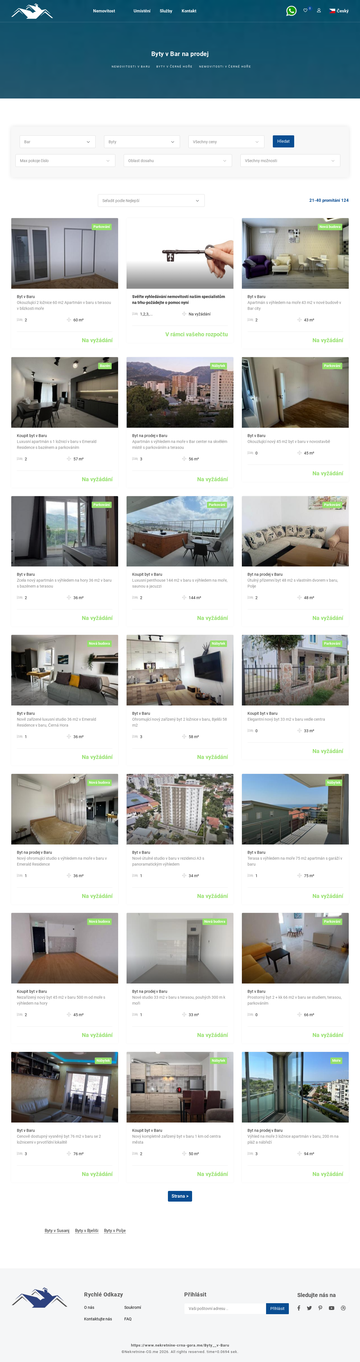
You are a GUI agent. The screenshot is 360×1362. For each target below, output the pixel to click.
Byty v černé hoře (174, 66)
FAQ (128, 1319)
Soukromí (132, 1307)
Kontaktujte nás (98, 1319)
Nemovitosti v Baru (131, 66)
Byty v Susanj (57, 1230)
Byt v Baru (26, 296)
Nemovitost (104, 10)
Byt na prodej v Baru (149, 435)
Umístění (142, 10)
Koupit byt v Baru (32, 435)
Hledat (283, 141)
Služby (166, 10)
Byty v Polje (115, 1230)
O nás (89, 1307)
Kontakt (189, 10)
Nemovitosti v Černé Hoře (225, 66)
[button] (57, 142)
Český (343, 10)
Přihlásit (277, 1308)
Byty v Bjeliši (87, 1230)
